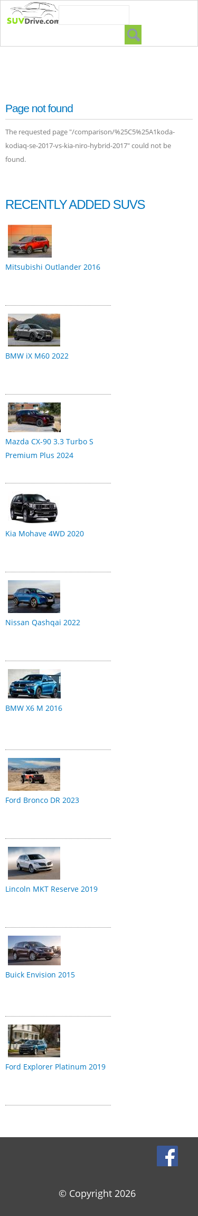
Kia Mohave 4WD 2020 (44, 533)
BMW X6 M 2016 (33, 708)
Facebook (169, 1155)
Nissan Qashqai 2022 (42, 622)
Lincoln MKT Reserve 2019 (51, 889)
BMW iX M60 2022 (37, 356)
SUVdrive (39, 14)
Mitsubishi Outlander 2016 (52, 267)
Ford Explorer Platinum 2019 (55, 1067)
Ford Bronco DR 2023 (42, 800)
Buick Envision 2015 (40, 975)
